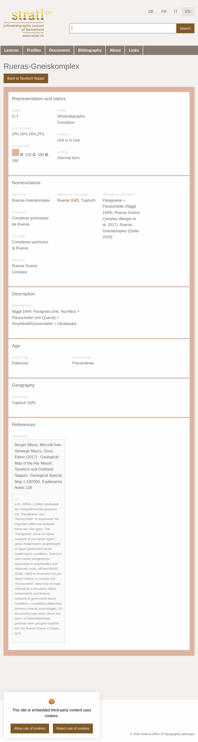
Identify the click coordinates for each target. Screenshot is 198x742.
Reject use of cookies (73, 728)
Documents (59, 50)
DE (151, 12)
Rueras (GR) (68, 200)
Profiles (34, 50)
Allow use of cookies (29, 728)
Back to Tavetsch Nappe (25, 78)
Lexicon (11, 50)
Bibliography (90, 50)
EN (188, 12)
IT (176, 12)
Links (134, 50)
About (115, 50)
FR (163, 12)
